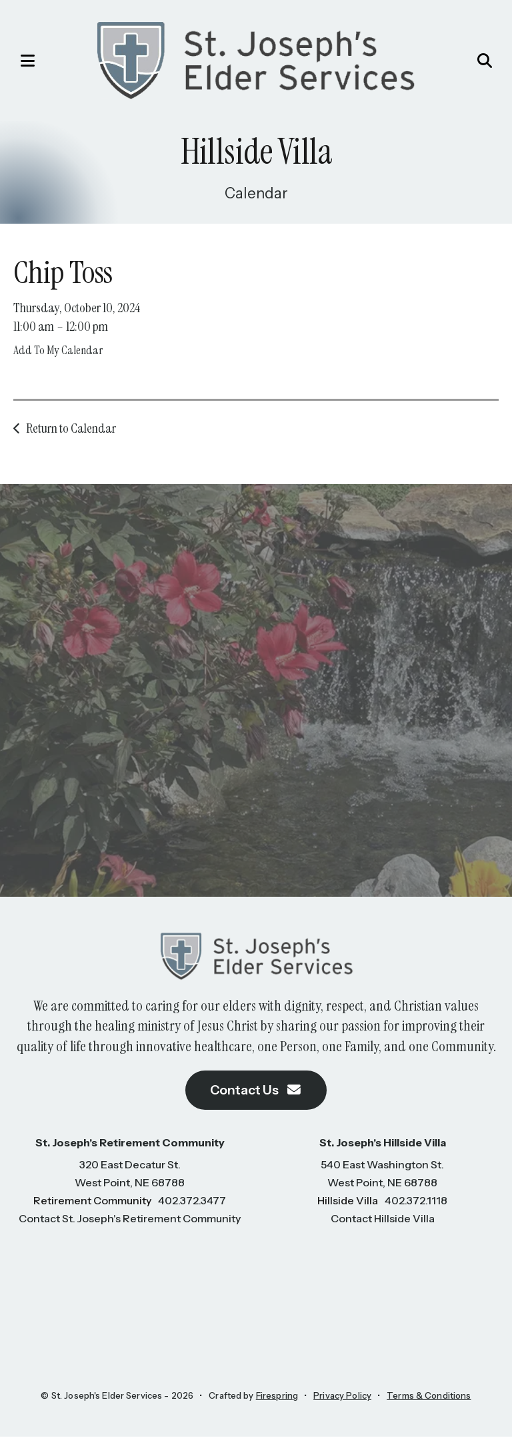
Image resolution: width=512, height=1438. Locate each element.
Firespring (277, 1396)
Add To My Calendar (58, 350)
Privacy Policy (342, 1396)
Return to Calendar (71, 428)
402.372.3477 (192, 1201)
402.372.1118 (416, 1201)
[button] (23, 60)
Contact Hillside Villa (383, 1219)
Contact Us (256, 1091)
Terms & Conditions (429, 1396)
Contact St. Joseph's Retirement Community (130, 1219)
